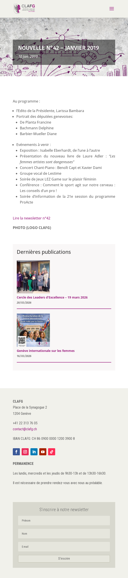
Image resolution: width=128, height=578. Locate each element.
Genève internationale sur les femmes (46, 351)
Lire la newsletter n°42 (31, 218)
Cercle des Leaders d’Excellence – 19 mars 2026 (52, 297)
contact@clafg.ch (25, 429)
